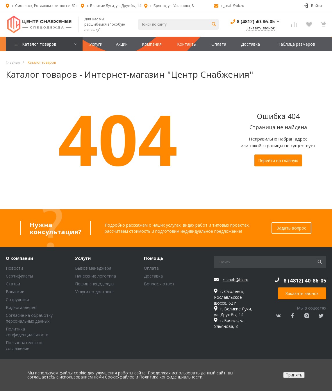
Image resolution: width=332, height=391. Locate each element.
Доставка (153, 276)
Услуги (83, 258)
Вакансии (15, 291)
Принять (293, 375)
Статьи (13, 284)
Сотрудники (17, 299)
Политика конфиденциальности (27, 331)
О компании (19, 258)
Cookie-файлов (120, 377)
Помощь (153, 258)
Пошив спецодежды (94, 284)
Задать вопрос (291, 228)
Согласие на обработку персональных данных (29, 318)
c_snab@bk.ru (232, 5)
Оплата (151, 268)
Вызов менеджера (93, 268)
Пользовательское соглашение (25, 345)
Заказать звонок (302, 293)
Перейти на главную (278, 160)
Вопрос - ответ (159, 284)
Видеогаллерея (21, 307)
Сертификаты (19, 276)
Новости (14, 268)
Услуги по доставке (94, 291)
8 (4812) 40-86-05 (256, 21)
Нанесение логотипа (95, 276)
